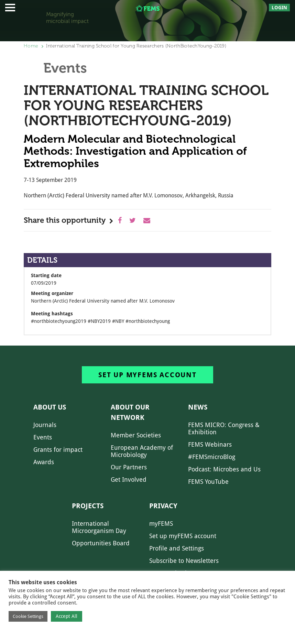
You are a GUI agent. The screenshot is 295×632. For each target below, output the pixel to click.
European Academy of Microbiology (142, 451)
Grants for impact (58, 449)
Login (279, 7)
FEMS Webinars (210, 444)
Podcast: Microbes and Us (224, 469)
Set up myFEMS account (147, 375)
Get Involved (128, 479)
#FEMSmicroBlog (211, 456)
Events (42, 437)
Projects (87, 506)
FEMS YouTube (208, 481)
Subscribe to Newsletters (184, 560)
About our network (130, 412)
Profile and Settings (176, 548)
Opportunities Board (101, 543)
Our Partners (129, 467)
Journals (44, 424)
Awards (43, 462)
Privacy (163, 506)
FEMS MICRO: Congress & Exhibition (224, 428)
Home (31, 46)
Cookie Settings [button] (28, 616)
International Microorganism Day (99, 527)
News (197, 407)
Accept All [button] (66, 616)
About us (49, 407)
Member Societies (136, 435)
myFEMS (161, 523)
